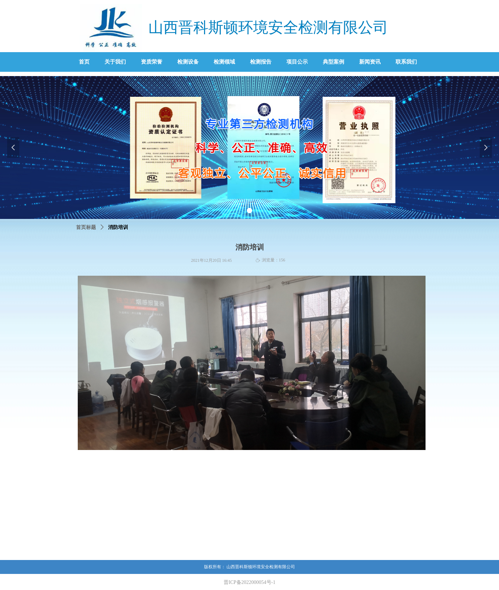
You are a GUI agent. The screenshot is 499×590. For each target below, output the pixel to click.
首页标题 (86, 227)
